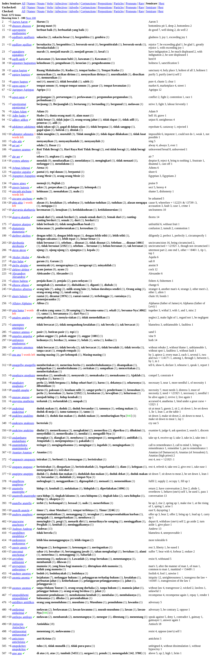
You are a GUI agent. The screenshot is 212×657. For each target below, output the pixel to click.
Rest (161, 3)
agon (18, 97)
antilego (22, 617)
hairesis (20, 187)
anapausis (23, 459)
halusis (20, 296)
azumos (21, 149)
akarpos (21, 224)
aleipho (20, 265)
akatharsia (23, 209)
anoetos (21, 573)
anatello (22, 503)
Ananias (22, 452)
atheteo (20, 160)
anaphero (22, 514)
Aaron (20, 21)
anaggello (24, 365)
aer (16, 156)
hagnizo (21, 74)
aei (15, 145)
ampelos (22, 336)
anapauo (22, 466)
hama (18, 310)
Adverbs (74, 3)
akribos (21, 235)
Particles (119, 3)
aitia (17, 202)
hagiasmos (24, 62)
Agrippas (23, 89)
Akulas (20, 257)
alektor (20, 269)
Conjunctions (88, 3)
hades (19, 115)
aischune (22, 191)
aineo (19, 183)
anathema (23, 401)
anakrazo (23, 423)
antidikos (23, 602)
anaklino (22, 415)
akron (19, 250)
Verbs (50, 3)
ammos (21, 332)
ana (16, 354)
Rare (141, 3)
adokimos (23, 126)
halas (18, 261)
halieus (20, 280)
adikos (20, 119)
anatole (20, 510)
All (23, 3)
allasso (20, 285)
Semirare (151, 7)
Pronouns (131, 3)
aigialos (21, 171)
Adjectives (61, 3)
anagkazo (23, 375)
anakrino (23, 430)
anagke (20, 390)
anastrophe (24, 495)
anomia (21, 577)
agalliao (22, 44)
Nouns (41, 3)
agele (18, 59)
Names (31, 3)
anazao (20, 397)
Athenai (21, 167)
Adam (19, 111)
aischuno (22, 198)
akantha (21, 217)
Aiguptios (24, 175)
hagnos (20, 81)
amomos (22, 347)
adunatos (23, 134)
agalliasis (23, 37)
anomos (21, 588)
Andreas (22, 528)
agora (19, 85)
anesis (19, 547)
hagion (19, 70)
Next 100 (31, 18)
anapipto (22, 473)
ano (17, 653)
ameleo (21, 317)
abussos (21, 25)
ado (17, 141)
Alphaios (22, 303)
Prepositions (105, 3)
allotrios (22, 289)
